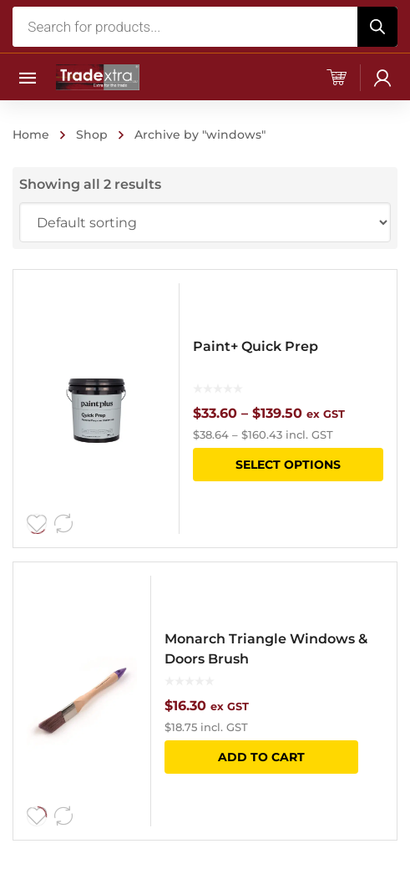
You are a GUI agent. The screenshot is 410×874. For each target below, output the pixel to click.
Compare (63, 524)
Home (31, 134)
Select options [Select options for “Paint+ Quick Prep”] (288, 464)
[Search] (377, 27)
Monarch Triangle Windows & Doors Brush (266, 649)
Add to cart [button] (261, 757)
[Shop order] (204, 222)
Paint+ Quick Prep (255, 346)
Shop (92, 134)
